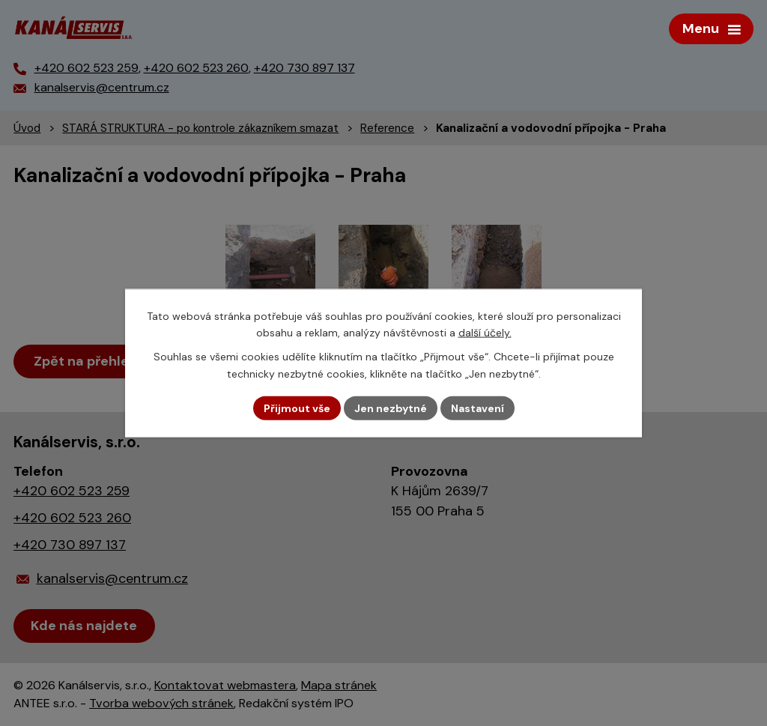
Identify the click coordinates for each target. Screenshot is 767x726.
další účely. (485, 332)
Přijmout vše (297, 407)
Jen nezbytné (390, 407)
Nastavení (477, 407)
